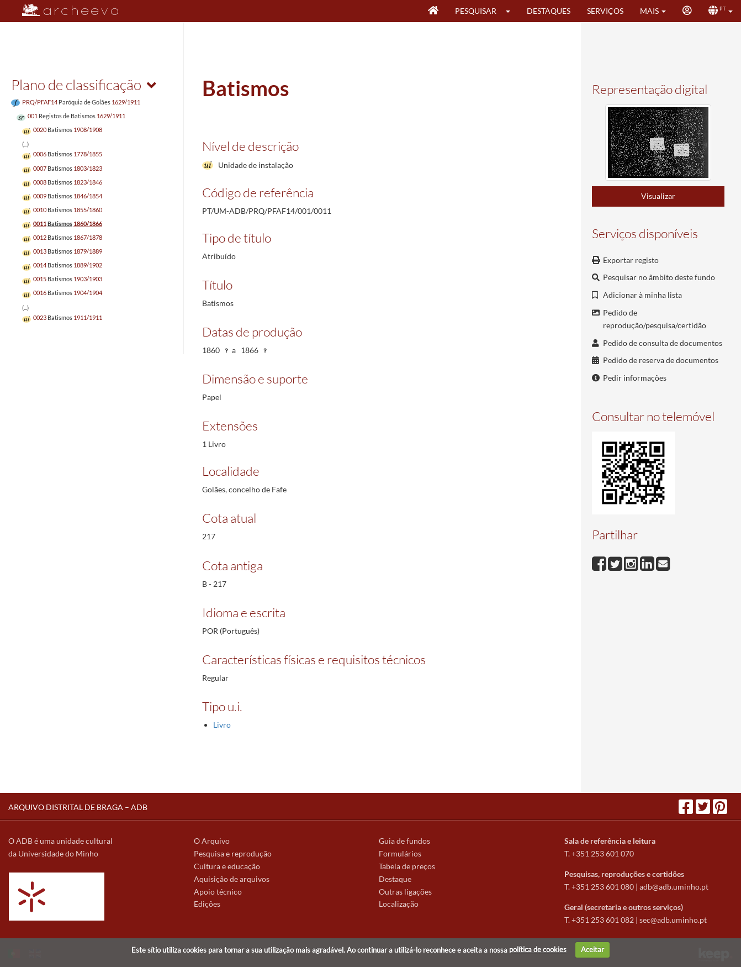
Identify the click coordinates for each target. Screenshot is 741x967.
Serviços (605, 10)
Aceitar (592, 949)
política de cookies (538, 949)
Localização (399, 903)
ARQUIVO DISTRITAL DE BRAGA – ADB (77, 807)
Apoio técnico (218, 891)
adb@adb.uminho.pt (673, 886)
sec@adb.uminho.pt (673, 919)
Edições (207, 903)
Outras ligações (405, 891)
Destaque (395, 879)
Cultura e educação (227, 866)
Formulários (400, 853)
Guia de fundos (404, 840)
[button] (511, 11)
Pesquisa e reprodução (233, 853)
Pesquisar (475, 10)
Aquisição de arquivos (231, 879)
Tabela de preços (407, 866)
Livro (222, 724)
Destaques (548, 10)
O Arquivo (212, 840)
